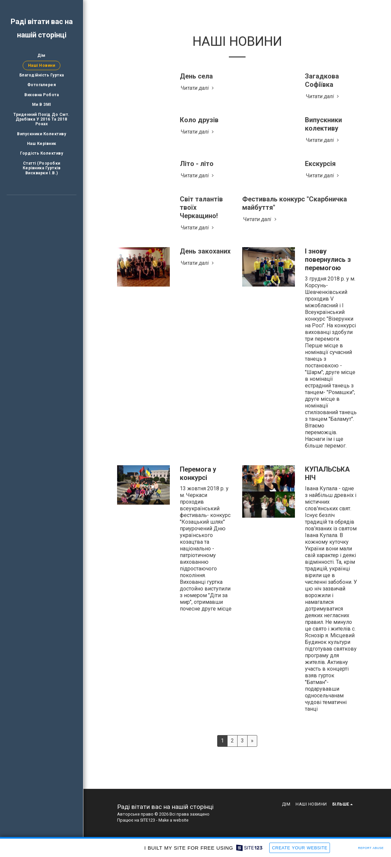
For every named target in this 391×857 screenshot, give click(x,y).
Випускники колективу (323, 124)
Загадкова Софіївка (322, 80)
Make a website (173, 820)
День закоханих (205, 251)
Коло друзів (199, 120)
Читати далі (198, 88)
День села (196, 76)
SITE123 (147, 820)
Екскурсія (320, 164)
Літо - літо (197, 164)
